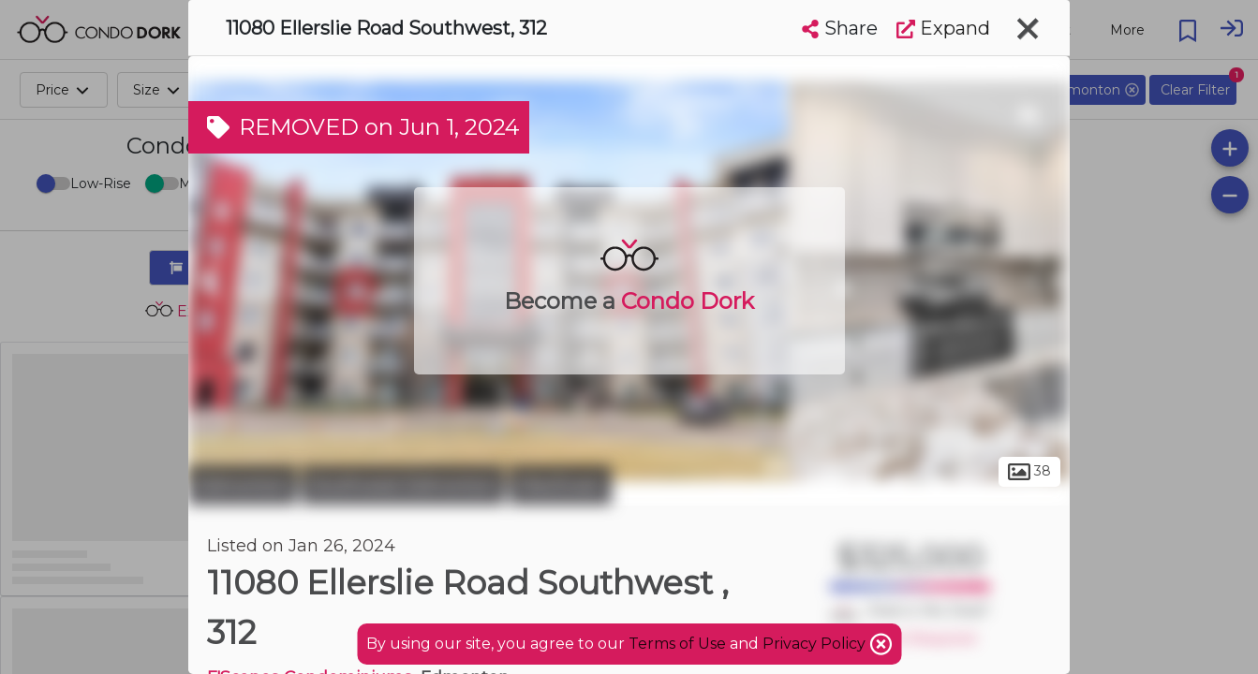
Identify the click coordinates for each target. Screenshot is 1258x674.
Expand (943, 28)
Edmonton (243, 485)
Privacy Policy (815, 643)
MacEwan (560, 485)
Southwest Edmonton (403, 485)
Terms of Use (677, 643)
